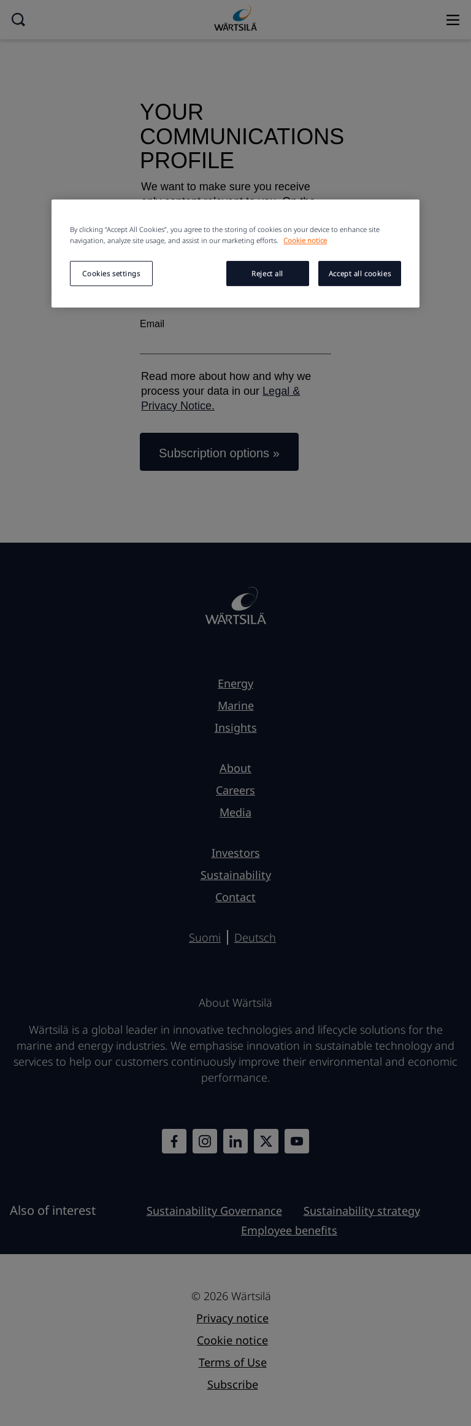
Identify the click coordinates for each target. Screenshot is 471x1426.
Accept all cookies (360, 273)
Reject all (267, 273)
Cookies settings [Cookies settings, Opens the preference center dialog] (111, 273)
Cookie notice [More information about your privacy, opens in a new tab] (305, 240)
